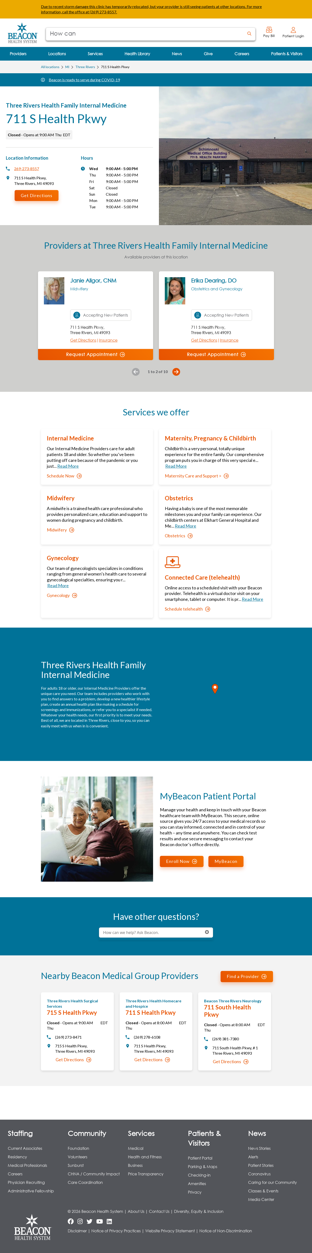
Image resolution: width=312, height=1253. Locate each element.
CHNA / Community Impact (94, 1173)
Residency (17, 1156)
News (257, 1133)
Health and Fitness (145, 1156)
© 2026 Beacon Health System (95, 1211)
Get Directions (36, 195)
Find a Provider (246, 976)
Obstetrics (179, 535)
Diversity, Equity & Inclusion (199, 1211)
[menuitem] (18, 54)
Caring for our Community (272, 1182)
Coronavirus (259, 1173)
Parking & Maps (202, 1166)
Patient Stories (260, 1165)
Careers (15, 1173)
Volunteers (77, 1156)
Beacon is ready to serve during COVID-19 (84, 79)
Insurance (108, 340)
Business (135, 1165)
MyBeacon (225, 861)
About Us (136, 1211)
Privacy (195, 1192)
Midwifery (60, 529)
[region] (215, 694)
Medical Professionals (27, 1165)
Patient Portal (200, 1158)
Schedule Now (64, 475)
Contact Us (159, 1211)
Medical (135, 1148)
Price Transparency (146, 1173)
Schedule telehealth (187, 609)
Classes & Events (263, 1190)
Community (87, 1133)
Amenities (197, 1183)
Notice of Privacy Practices (116, 1230)
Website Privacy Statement (170, 1230)
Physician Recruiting (26, 1182)
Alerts (253, 1156)
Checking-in (199, 1175)
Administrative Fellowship (31, 1190)
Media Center (261, 1199)
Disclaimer (77, 1230)
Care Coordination (85, 1182)
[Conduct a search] (145, 34)
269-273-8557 (26, 168)
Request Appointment (95, 354)
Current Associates (25, 1148)
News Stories (259, 1148)
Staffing (20, 1133)
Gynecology (62, 595)
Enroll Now (181, 861)
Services (141, 1133)
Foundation (78, 1148)
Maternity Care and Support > (197, 475)
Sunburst (76, 1165)
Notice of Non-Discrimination (225, 1230)
